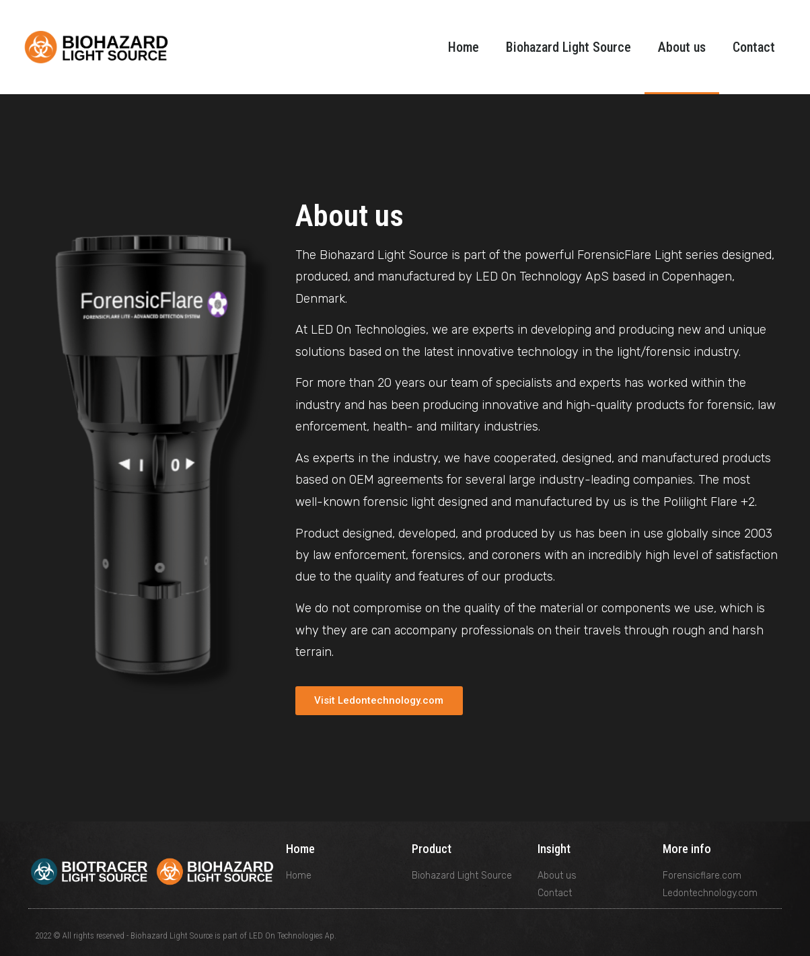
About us (682, 47)
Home (463, 47)
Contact (754, 47)
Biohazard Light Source (568, 47)
